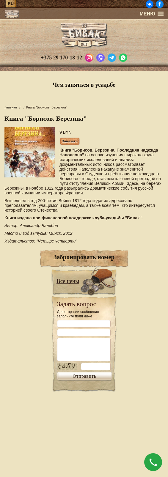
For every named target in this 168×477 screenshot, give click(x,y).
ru (11, 3)
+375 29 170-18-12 (61, 58)
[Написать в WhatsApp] (123, 57)
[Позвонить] (153, 462)
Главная (10, 107)
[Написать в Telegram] (112, 57)
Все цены (67, 281)
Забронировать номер (84, 257)
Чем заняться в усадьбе (84, 84)
